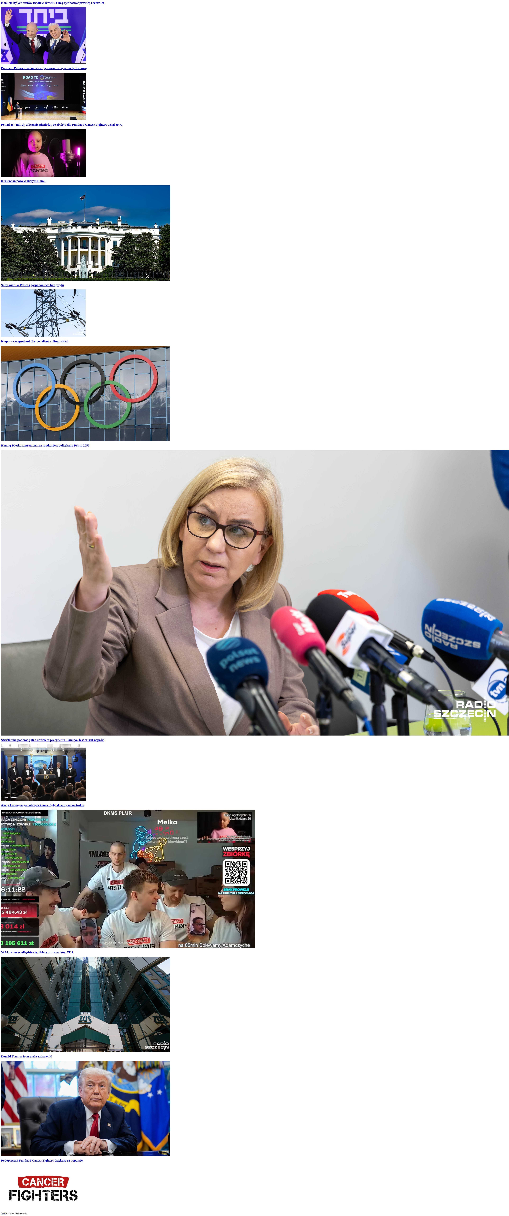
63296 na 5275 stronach (16, 1214)
